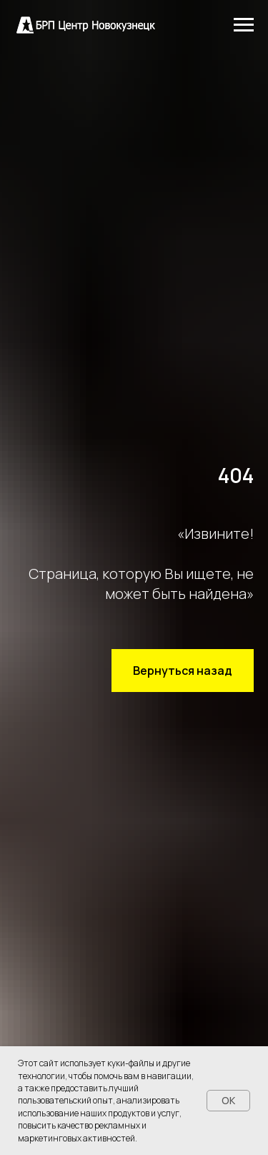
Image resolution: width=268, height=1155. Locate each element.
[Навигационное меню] (244, 25)
